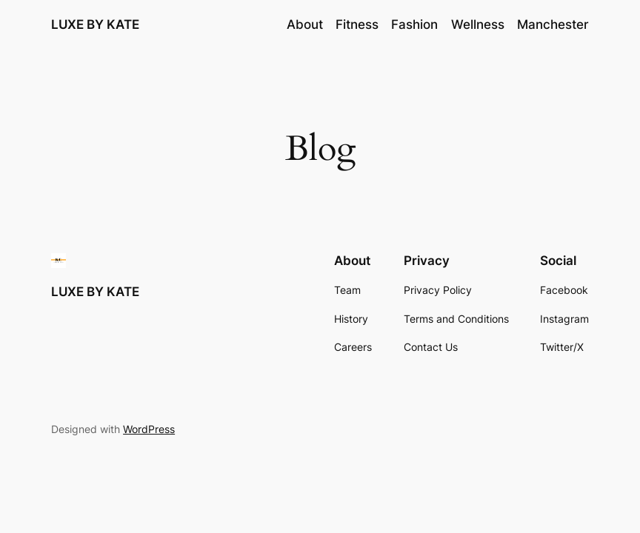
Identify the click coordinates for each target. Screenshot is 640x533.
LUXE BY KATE (95, 24)
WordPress (149, 429)
